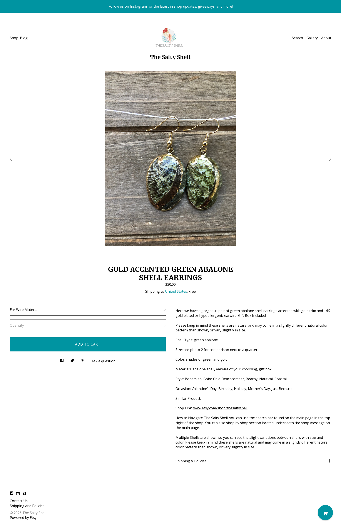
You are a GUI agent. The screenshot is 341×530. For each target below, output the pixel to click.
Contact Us (19, 500)
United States (176, 291)
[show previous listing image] (21, 158)
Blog (24, 37)
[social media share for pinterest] (83, 359)
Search (297, 37)
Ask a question (103, 361)
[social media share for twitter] (72, 359)
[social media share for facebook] (62, 359)
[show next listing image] (320, 158)
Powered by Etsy (23, 517)
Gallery (312, 37)
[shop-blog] (24, 493)
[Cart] (325, 512)
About (326, 37)
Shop (14, 37)
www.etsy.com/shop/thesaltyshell (220, 408)
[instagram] (18, 493)
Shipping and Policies (27, 505)
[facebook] (11, 493)
